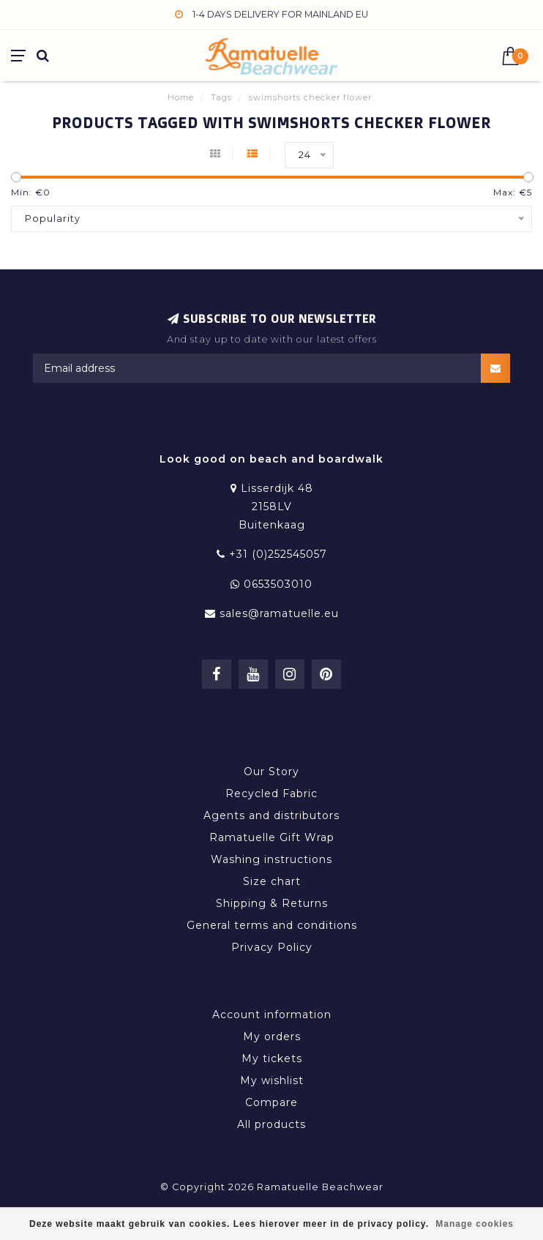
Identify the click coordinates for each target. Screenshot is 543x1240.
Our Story (271, 771)
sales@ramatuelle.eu (279, 613)
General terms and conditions (272, 925)
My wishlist (272, 1080)
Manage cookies (474, 1224)
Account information (272, 1014)
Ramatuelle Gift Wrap (271, 837)
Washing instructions (271, 859)
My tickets (271, 1058)
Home (181, 97)
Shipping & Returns (272, 903)
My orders (272, 1036)
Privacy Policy (271, 947)
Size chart (272, 881)
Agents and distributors (271, 815)
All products (271, 1124)
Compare (271, 1102)
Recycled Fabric (271, 793)
